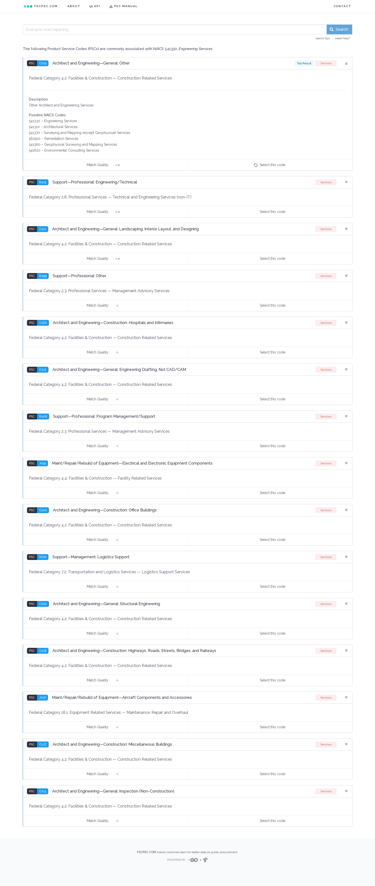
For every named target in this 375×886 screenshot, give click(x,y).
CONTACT (342, 6)
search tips (322, 38)
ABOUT (73, 6)
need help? (342, 38)
